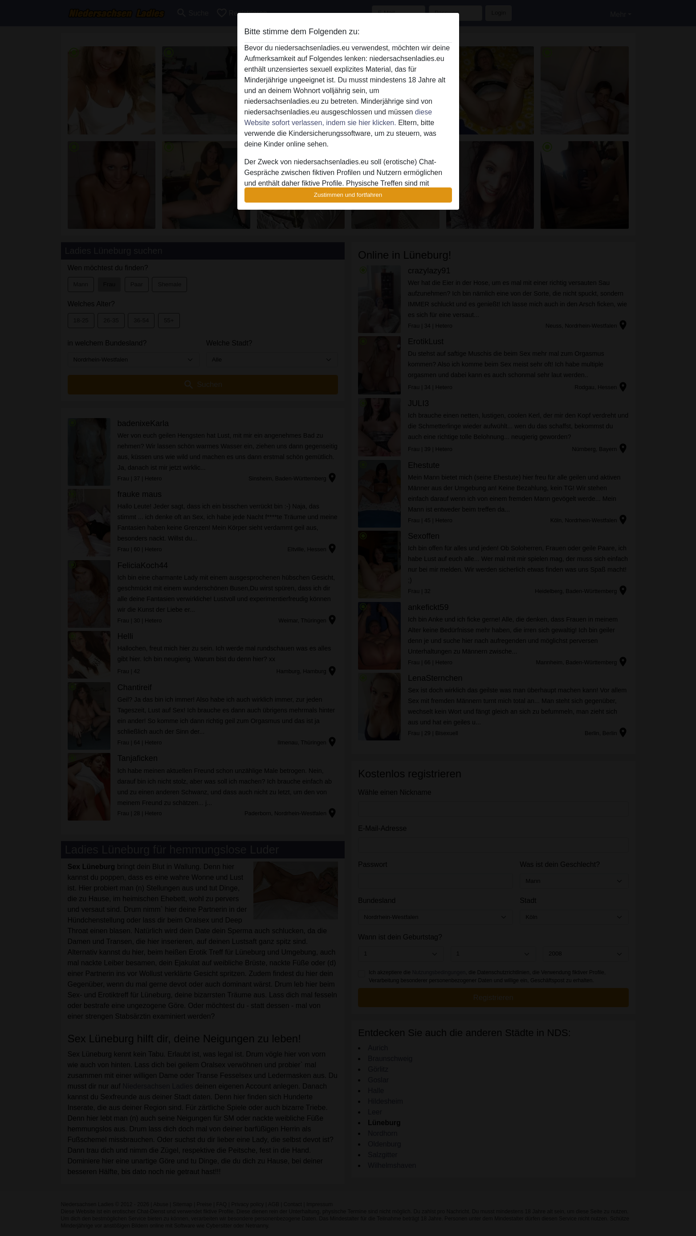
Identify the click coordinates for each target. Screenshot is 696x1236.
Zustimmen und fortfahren (348, 194)
